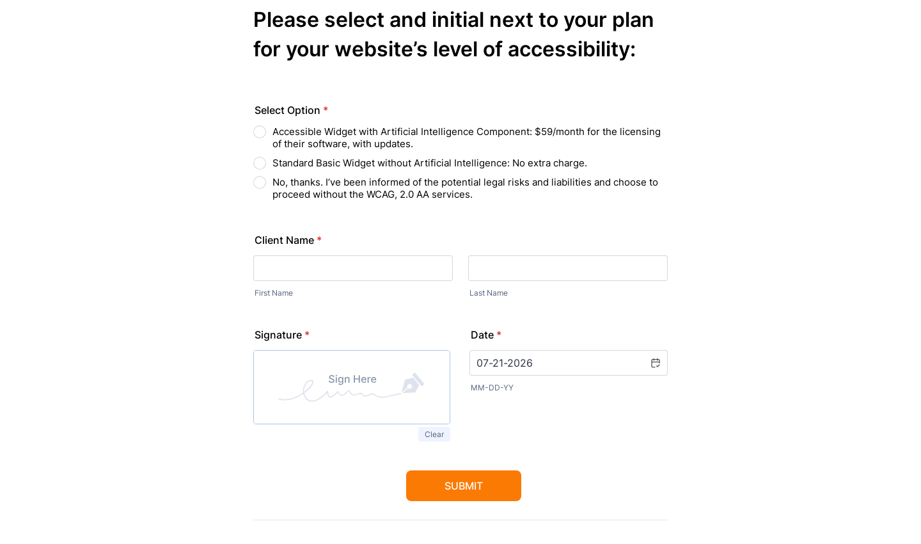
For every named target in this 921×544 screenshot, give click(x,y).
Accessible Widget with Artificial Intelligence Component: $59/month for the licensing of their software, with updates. (466, 137)
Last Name (488, 293)
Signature (282, 334)
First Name (274, 293)
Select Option (291, 110)
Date (486, 334)
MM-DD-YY (492, 387)
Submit (464, 485)
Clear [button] (434, 434)
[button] (655, 363)
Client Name (288, 240)
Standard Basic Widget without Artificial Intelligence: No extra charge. (429, 163)
